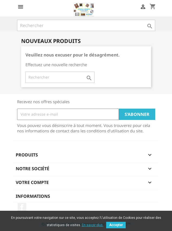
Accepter (116, 225)
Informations (33, 196)
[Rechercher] (86, 25)
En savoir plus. (92, 225)
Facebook (22, 207)
